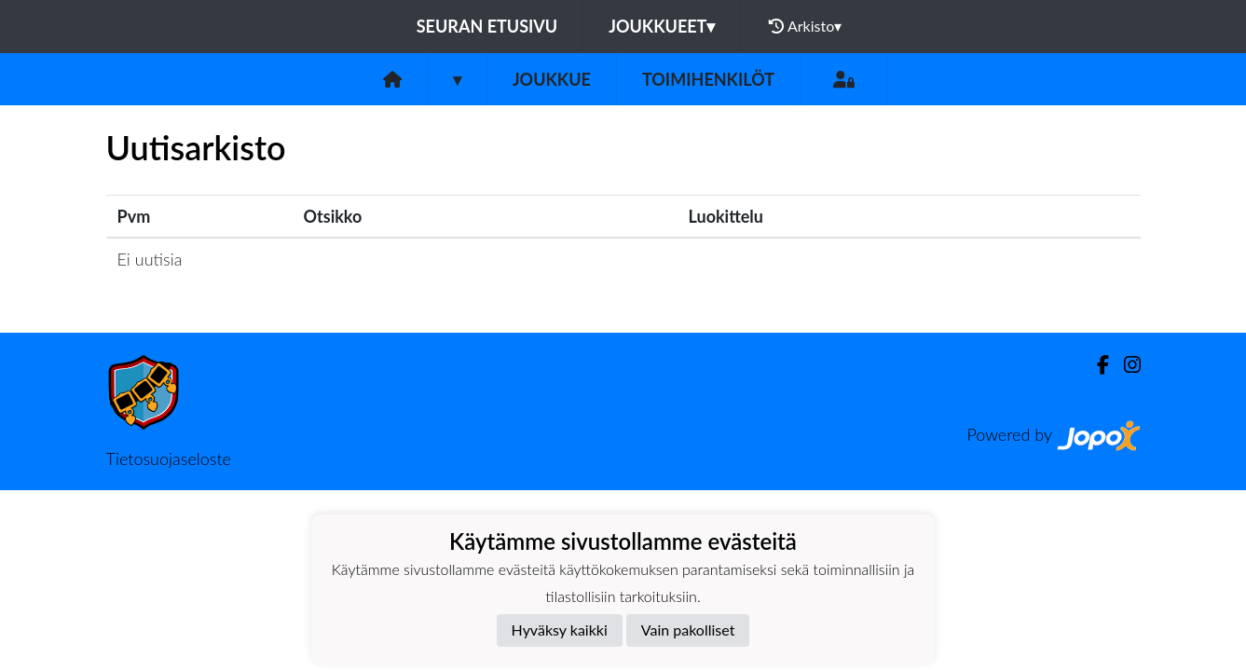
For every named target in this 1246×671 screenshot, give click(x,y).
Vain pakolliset (688, 629)
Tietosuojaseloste (168, 458)
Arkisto (805, 26)
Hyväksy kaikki (560, 629)
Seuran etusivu (487, 26)
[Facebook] (1095, 365)
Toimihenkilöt (708, 79)
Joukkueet (662, 26)
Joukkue (552, 79)
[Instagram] (1125, 365)
